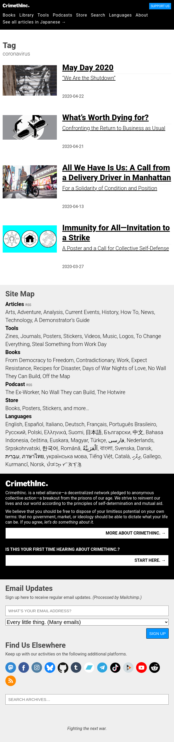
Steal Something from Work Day (69, 344)
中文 (138, 432)
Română (70, 448)
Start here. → (150, 560)
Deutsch (74, 424)
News (147, 312)
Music (109, 336)
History (110, 312)
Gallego (152, 456)
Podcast (15, 384)
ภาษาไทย (33, 456)
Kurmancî (16, 464)
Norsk (37, 464)
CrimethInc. (16, 5)
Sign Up (157, 633)
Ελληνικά (55, 432)
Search (98, 15)
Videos (92, 336)
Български (117, 432)
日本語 (94, 432)
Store (81, 15)
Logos (126, 336)
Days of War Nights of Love (114, 368)
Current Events (82, 312)
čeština (38, 440)
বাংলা (106, 448)
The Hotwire (111, 392)
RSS (28, 305)
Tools (43, 15)
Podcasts (62, 15)
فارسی (116, 440)
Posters (52, 336)
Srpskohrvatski (22, 448)
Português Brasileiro (132, 424)
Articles (14, 304)
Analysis (53, 312)
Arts (10, 312)
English (13, 424)
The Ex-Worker (22, 392)
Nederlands (140, 440)
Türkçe (98, 440)
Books (9, 15)
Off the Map (56, 376)
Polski (35, 432)
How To (130, 312)
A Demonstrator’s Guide (62, 320)
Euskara (59, 440)
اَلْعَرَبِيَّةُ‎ (90, 448)
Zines (11, 336)
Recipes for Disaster (56, 368)
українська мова (66, 456)
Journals (31, 336)
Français (97, 424)
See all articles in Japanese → (34, 22)
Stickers (73, 336)
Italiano (54, 424)
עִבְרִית (12, 456)
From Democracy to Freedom (39, 360)
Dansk (144, 448)
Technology (18, 320)
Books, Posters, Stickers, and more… (47, 408)
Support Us (160, 6)
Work (123, 360)
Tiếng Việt (100, 456)
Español (34, 424)
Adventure (29, 312)
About (142, 15)
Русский (15, 432)
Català (122, 456)
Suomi (75, 432)
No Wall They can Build (68, 392)
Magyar (79, 440)
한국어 (50, 448)
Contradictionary (95, 360)
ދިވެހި (136, 456)
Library (26, 15)
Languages (120, 15)
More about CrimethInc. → (136, 533)
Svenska (124, 448)
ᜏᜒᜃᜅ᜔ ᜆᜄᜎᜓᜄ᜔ (64, 464)
